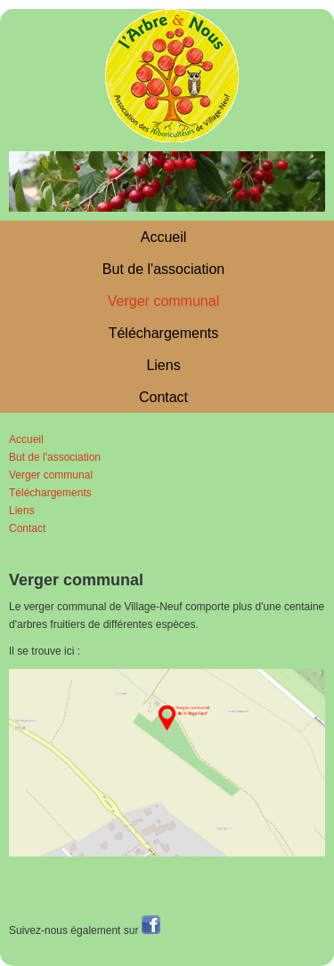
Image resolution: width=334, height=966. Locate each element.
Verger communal (163, 301)
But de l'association (163, 269)
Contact (163, 397)
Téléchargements (164, 333)
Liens (163, 365)
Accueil (164, 237)
